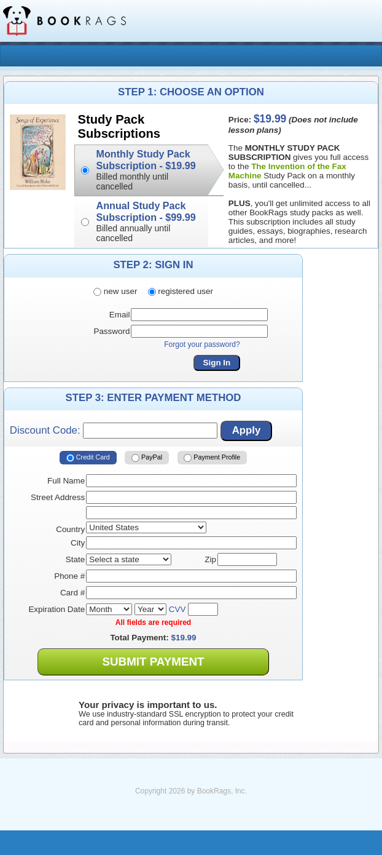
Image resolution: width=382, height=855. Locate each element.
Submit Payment (153, 661)
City (78, 542)
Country (70, 529)
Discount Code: (113, 431)
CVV (177, 609)
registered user (180, 291)
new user (115, 291)
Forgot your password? (202, 344)
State (75, 559)
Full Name (66, 480)
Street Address (58, 497)
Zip (210, 559)
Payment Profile (212, 457)
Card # (72, 592)
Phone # (69, 576)
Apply (246, 430)
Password (111, 331)
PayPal (146, 457)
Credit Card (88, 457)
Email (119, 314)
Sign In (217, 362)
